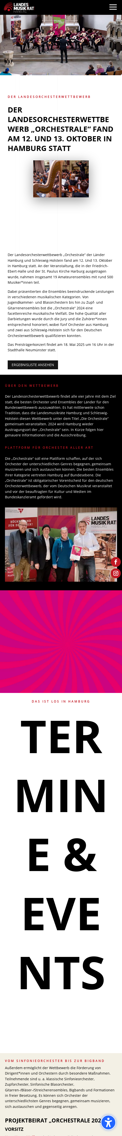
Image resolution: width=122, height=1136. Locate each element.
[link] (19, 7)
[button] (113, 11)
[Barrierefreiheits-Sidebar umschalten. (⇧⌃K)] (108, 1122)
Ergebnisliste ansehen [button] (33, 364)
